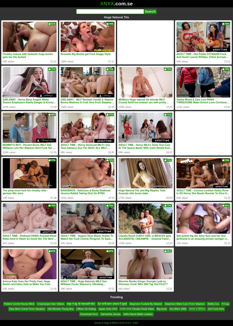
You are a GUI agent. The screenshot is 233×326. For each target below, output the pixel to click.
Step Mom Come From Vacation (27, 309)
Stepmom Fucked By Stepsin (146, 304)
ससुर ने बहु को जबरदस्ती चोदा (81, 304)
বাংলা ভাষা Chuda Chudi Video (137, 309)
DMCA (115, 323)
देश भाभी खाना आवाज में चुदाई (112, 304)
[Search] (110, 11)
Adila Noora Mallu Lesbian (138, 314)
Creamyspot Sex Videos (50, 304)
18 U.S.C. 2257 (129, 323)
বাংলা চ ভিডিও (197, 309)
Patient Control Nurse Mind (19, 304)
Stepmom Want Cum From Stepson (185, 304)
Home (98, 323)
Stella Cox (213, 304)
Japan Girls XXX (108, 309)
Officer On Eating (86, 309)
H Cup (225, 304)
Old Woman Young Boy (61, 309)
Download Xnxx (89, 314)
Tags (106, 323)
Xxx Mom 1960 (178, 309)
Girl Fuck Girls (216, 309)
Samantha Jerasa (110, 314)
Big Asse (162, 309)
